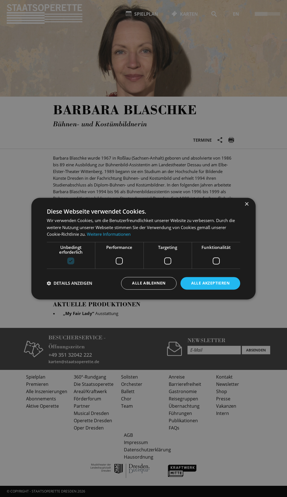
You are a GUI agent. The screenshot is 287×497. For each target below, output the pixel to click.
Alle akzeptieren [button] (210, 283)
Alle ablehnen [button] (148, 283)
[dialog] (143, 248)
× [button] (246, 204)
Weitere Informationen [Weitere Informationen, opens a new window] (109, 234)
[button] (69, 283)
